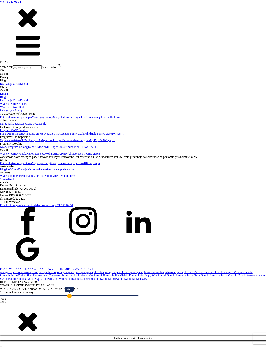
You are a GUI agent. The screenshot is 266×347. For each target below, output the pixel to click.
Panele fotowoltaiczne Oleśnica (219, 275)
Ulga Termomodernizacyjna (71, 140)
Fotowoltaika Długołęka (47, 275)
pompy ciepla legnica (68, 272)
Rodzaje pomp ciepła (72, 133)
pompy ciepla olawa (183, 272)
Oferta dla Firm (110, 117)
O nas (16, 83)
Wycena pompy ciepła (13, 175)
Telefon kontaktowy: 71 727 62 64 (52, 205)
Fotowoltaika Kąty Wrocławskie (148, 275)
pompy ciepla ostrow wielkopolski (150, 272)
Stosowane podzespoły (32, 123)
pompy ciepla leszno (44, 272)
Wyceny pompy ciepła (13, 153)
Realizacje (6, 83)
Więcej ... (118, 133)
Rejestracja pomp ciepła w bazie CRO (37, 133)
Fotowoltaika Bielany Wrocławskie (82, 275)
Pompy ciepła (24, 117)
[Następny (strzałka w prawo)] (1, 346)
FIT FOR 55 (7, 133)
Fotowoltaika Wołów (55, 278)
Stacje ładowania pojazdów (69, 117)
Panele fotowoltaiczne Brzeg (184, 275)
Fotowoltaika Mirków (116, 275)
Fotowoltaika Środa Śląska (27, 278)
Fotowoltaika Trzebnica (81, 278)
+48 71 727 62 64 (10, 1)
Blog (3, 97)
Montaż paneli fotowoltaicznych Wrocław (220, 272)
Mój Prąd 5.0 (96, 140)
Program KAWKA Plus (14, 130)
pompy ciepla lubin (92, 272)
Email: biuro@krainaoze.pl (16, 205)
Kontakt (25, 83)
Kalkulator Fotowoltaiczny (42, 153)
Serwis (4, 179)
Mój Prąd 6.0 (33, 140)
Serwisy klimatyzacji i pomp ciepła (79, 153)
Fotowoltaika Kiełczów (133, 278)
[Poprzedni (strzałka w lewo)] (0, 346)
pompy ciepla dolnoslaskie (16, 272)
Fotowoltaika (8, 117)
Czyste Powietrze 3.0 (12, 140)
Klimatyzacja (93, 117)
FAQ (8, 169)
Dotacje (4, 93)
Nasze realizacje (9, 123)
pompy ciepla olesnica (117, 272)
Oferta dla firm (66, 175)
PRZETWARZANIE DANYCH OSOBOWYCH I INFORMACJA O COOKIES (47, 268)
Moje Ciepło (48, 140)
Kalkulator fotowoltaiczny (41, 175)
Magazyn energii (42, 163)
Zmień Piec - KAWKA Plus (82, 146)
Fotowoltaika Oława (108, 278)
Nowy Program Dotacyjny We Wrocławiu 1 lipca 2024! (33, 146)
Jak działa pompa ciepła (99, 133)
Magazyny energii (42, 117)
